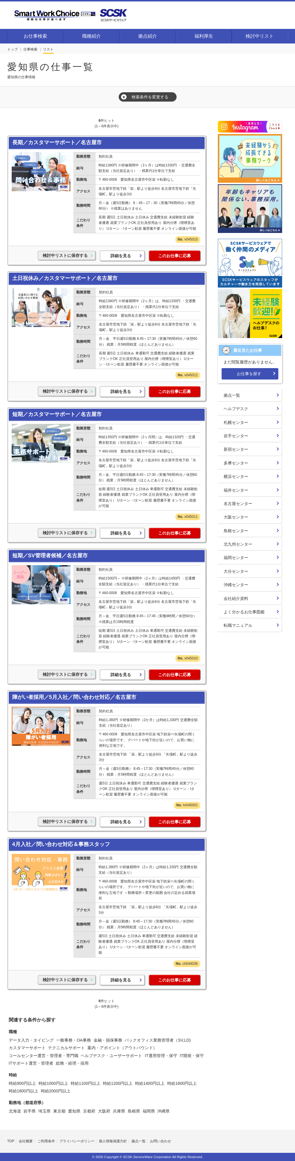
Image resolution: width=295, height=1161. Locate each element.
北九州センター (238, 544)
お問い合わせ (160, 1141)
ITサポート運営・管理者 (31, 1063)
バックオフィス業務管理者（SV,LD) (158, 1040)
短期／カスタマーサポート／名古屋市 (57, 414)
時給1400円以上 (150, 1083)
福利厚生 (203, 36)
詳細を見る (121, 255)
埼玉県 (44, 1111)
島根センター (236, 530)
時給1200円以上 (117, 1083)
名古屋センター (238, 503)
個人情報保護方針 (113, 1141)
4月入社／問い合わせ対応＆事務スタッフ (61, 844)
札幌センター (236, 422)
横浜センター (236, 476)
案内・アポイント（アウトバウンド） (122, 1047)
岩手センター (236, 436)
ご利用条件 (46, 1141)
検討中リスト (260, 36)
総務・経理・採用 (72, 1063)
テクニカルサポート (66, 1047)
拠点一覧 (232, 395)
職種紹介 (91, 36)
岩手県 (29, 1111)
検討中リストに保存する (65, 255)
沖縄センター (236, 584)
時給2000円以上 (55, 1091)
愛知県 (74, 1111)
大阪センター (236, 517)
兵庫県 (119, 1111)
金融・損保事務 (108, 1040)
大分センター (236, 571)
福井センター (236, 490)
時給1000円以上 (53, 1083)
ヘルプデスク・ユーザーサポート (111, 1055)
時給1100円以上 (85, 1083)
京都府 (89, 1111)
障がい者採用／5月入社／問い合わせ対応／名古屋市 (74, 697)
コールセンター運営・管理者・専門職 (43, 1055)
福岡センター (236, 557)
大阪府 (104, 1111)
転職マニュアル (238, 625)
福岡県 (149, 1111)
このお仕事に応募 (174, 255)
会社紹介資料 (236, 598)
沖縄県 (163, 1111)
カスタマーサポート (27, 1047)
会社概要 (26, 1141)
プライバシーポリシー (76, 1141)
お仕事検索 (35, 36)
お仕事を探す (249, 373)
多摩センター (236, 463)
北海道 (15, 1111)
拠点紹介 (147, 36)
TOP (10, 1141)
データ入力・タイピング (31, 1040)
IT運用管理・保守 (161, 1055)
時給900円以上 (22, 1083)
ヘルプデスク (236, 408)
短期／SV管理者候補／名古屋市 (50, 555)
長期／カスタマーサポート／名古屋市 (57, 142)
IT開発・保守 (192, 1055)
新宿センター (236, 449)
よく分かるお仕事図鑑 (244, 612)
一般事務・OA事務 (73, 1040)
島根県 (134, 1111)
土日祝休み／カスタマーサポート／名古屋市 (65, 278)
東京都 (59, 1111)
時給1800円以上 (23, 1091)
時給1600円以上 (182, 1083)
